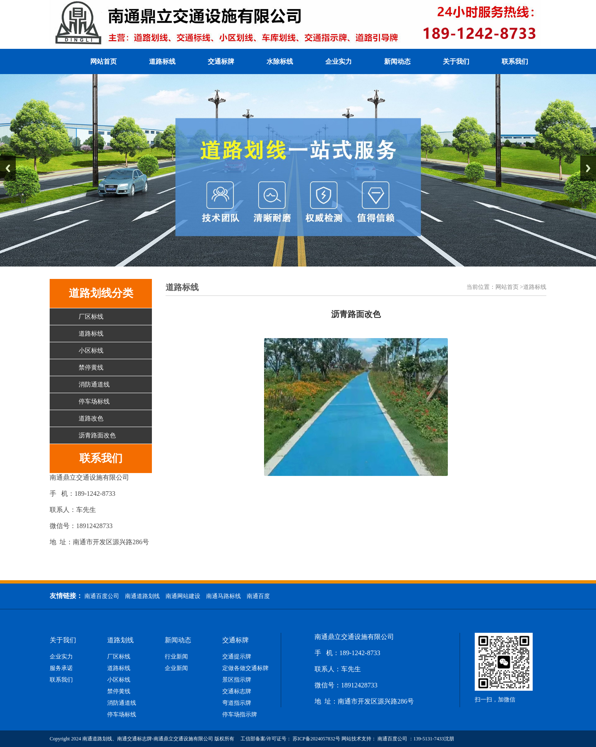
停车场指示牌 (239, 715)
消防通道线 (94, 384)
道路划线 (120, 640)
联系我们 (515, 61)
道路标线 (162, 61)
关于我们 (456, 61)
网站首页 (103, 61)
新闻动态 (397, 61)
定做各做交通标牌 (245, 668)
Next (588, 168)
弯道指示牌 (236, 703)
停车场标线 (94, 401)
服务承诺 (61, 668)
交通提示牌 (236, 657)
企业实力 (338, 61)
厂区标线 (91, 316)
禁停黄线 (91, 367)
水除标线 (280, 61)
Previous (8, 168)
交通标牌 (221, 61)
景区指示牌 (236, 680)
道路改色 (91, 418)
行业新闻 (176, 657)
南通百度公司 (101, 596)
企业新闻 (176, 668)
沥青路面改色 (97, 435)
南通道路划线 (142, 596)
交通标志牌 (236, 691)
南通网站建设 (183, 596)
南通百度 (258, 596)
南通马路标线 (223, 596)
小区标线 (91, 350)
